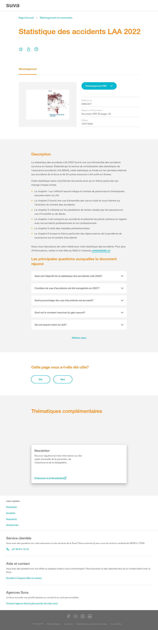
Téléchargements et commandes (56, 17)
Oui (40, 379)
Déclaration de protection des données (92, 624)
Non (63, 379)
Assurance (11, 519)
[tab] (79, 276)
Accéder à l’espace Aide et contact (24, 578)
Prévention (11, 507)
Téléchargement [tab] (28, 69)
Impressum (68, 624)
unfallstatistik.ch (101, 250)
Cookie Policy (116, 624)
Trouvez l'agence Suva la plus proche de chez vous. (32, 603)
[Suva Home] (13, 5)
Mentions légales (53, 624)
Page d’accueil (26, 17)
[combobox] (99, 86)
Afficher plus (79, 337)
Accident (10, 513)
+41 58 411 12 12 (17, 549)
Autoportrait (12, 525)
